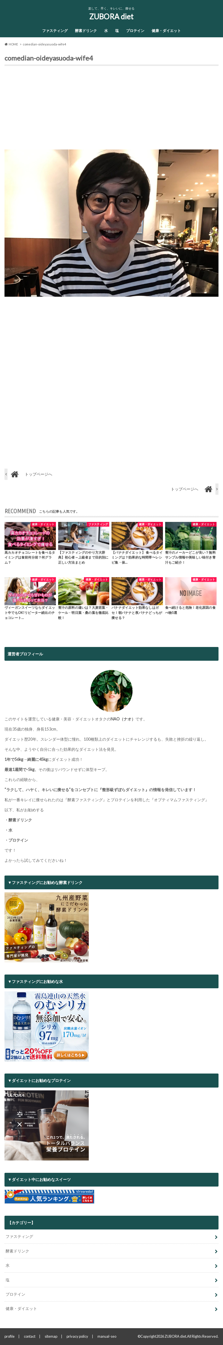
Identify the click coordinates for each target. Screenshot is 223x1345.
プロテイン (135, 30)
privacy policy (77, 1336)
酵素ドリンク (86, 30)
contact (29, 1336)
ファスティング (55, 30)
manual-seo (106, 1336)
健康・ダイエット (166, 30)
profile (9, 1336)
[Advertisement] (111, 110)
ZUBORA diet (111, 16)
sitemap (51, 1336)
